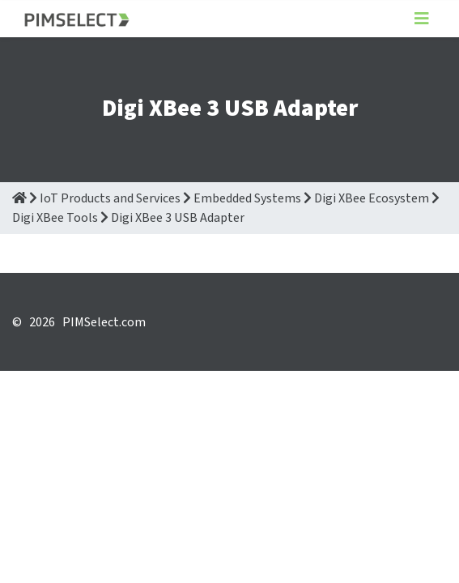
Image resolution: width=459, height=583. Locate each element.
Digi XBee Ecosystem (371, 198)
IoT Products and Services (110, 198)
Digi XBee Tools (55, 218)
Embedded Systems (247, 198)
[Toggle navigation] (422, 19)
